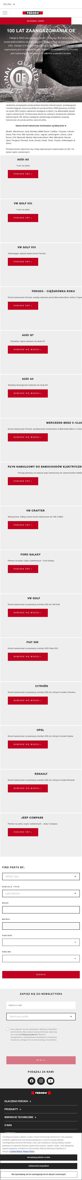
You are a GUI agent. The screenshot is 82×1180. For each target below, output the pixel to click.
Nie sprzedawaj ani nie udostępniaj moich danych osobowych (39, 1174)
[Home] (33, 12)
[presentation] (31, 1048)
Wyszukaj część (40, 21)
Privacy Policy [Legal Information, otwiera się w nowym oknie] (28, 1151)
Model (6, 919)
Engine (6, 952)
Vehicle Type (11, 887)
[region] (41, 1156)
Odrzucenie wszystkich (38, 1166)
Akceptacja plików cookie (38, 1157)
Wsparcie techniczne (20, 1117)
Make (5, 903)
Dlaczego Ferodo (18, 1101)
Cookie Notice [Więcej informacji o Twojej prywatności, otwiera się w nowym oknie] (16, 1151)
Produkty (13, 1109)
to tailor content (42, 1025)
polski (7, 4)
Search (41, 974)
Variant (7, 935)
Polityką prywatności (29, 1034)
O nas (8, 1125)
